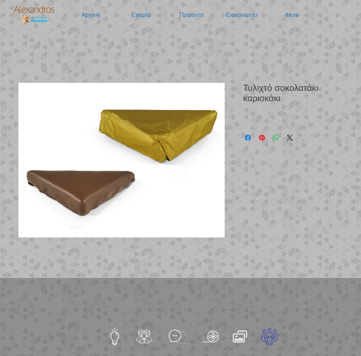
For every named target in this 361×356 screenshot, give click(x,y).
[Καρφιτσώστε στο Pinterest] (261, 137)
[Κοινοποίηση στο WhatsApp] (275, 137)
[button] (141, 15)
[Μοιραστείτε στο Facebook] (247, 137)
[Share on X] (289, 137)
